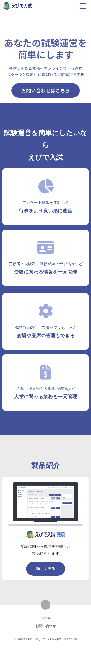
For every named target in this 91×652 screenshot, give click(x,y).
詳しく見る (45, 569)
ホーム (46, 617)
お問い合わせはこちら (45, 90)
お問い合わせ (45, 626)
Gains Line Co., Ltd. (32, 639)
